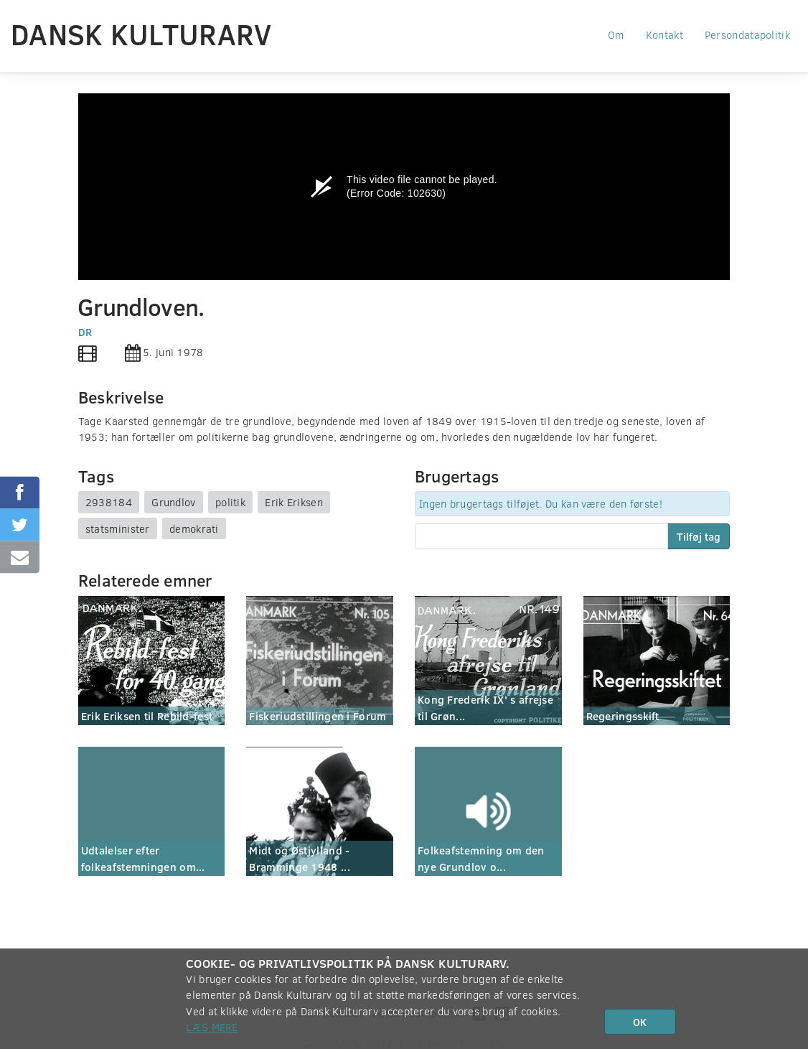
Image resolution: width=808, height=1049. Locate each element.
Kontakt (664, 34)
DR (85, 332)
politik (230, 502)
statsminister (117, 528)
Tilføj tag (698, 536)
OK (640, 1022)
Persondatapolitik (747, 34)
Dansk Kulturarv (141, 34)
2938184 (108, 502)
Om (616, 34)
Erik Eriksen (294, 502)
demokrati (194, 528)
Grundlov (173, 502)
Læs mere (212, 1027)
